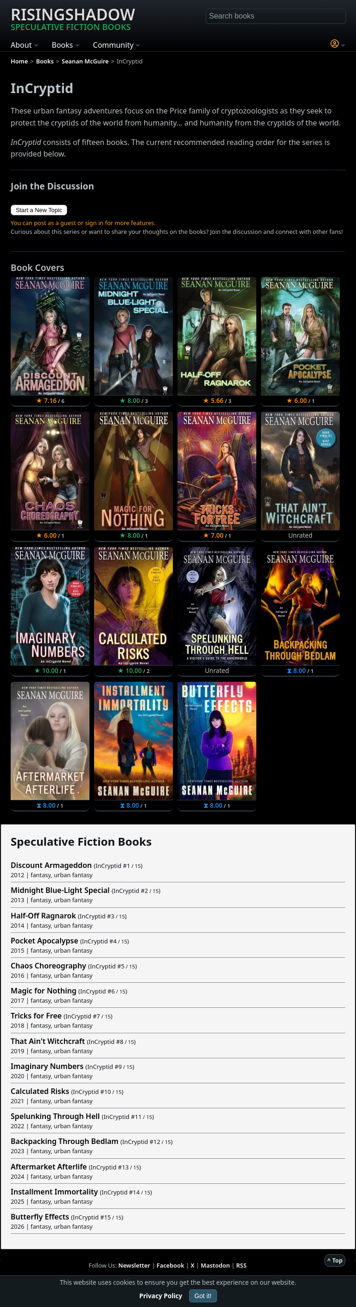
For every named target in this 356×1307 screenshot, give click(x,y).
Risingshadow (73, 18)
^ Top (335, 1260)
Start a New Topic (39, 210)
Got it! (202, 1296)
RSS (241, 1265)
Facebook (170, 1265)
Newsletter (134, 1265)
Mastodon (215, 1265)
